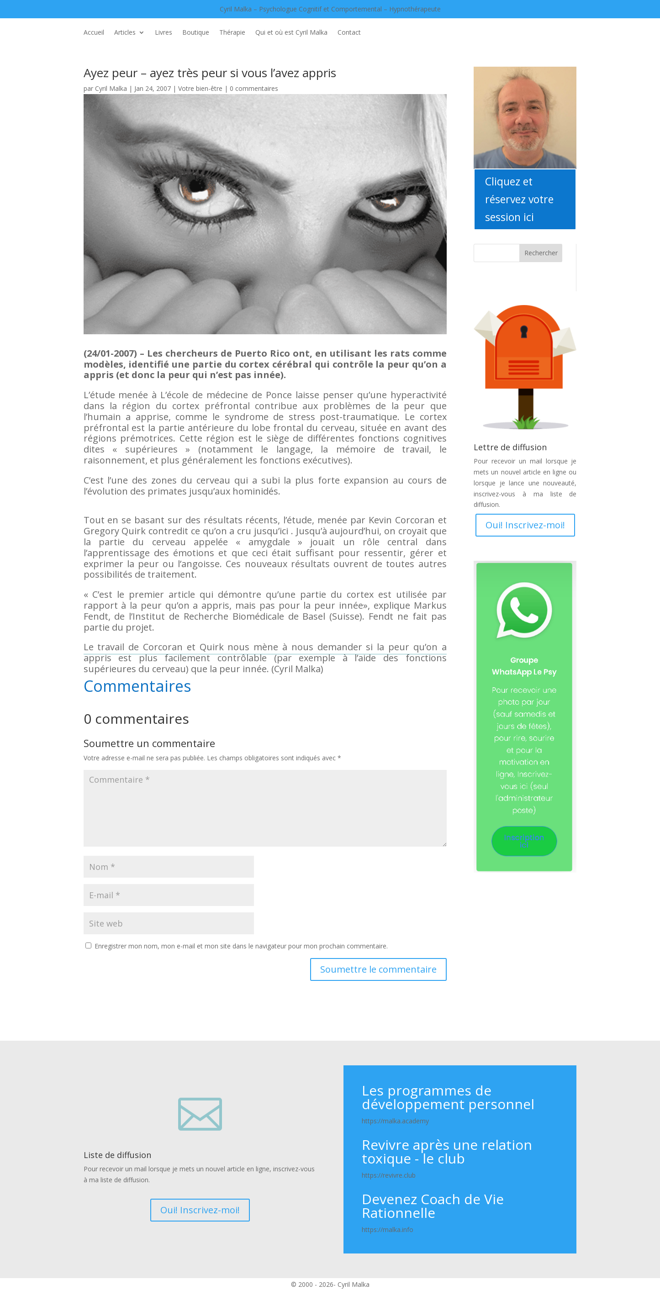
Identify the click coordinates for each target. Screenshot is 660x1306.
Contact (349, 33)
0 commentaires (254, 88)
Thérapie (232, 33)
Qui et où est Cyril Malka (291, 33)
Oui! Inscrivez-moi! (525, 525)
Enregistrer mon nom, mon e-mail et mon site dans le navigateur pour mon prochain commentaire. (241, 946)
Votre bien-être (200, 88)
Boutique (195, 33)
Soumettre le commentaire (378, 969)
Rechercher (541, 252)
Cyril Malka (111, 88)
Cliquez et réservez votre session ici (519, 199)
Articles (125, 33)
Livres (163, 33)
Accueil (94, 33)
